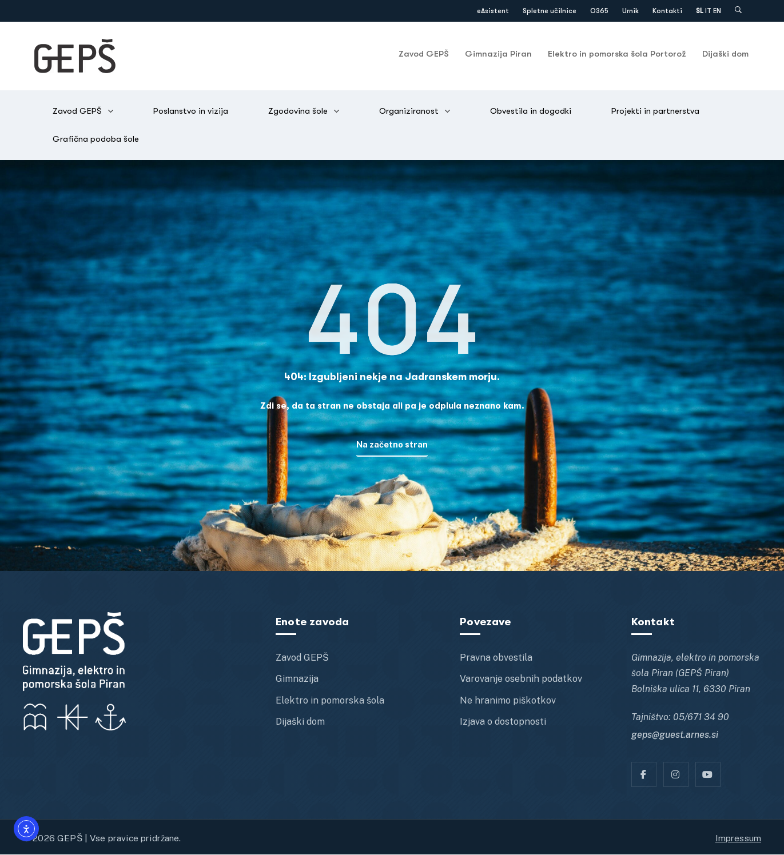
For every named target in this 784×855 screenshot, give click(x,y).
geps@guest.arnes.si (674, 735)
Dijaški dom (725, 54)
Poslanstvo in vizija (190, 111)
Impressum (738, 838)
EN (717, 11)
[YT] (708, 775)
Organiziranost (409, 111)
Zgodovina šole (298, 111)
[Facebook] (643, 775)
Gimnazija (297, 679)
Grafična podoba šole (96, 139)
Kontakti (667, 11)
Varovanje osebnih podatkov (521, 679)
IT (708, 11)
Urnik (630, 11)
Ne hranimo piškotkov (508, 701)
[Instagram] (676, 775)
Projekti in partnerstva (655, 111)
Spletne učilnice (549, 11)
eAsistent (493, 11)
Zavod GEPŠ (424, 54)
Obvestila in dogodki (530, 111)
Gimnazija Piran (498, 54)
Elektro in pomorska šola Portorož (617, 54)
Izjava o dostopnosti (503, 722)
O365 (599, 11)
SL (699, 11)
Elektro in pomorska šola (330, 701)
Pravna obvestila (496, 658)
